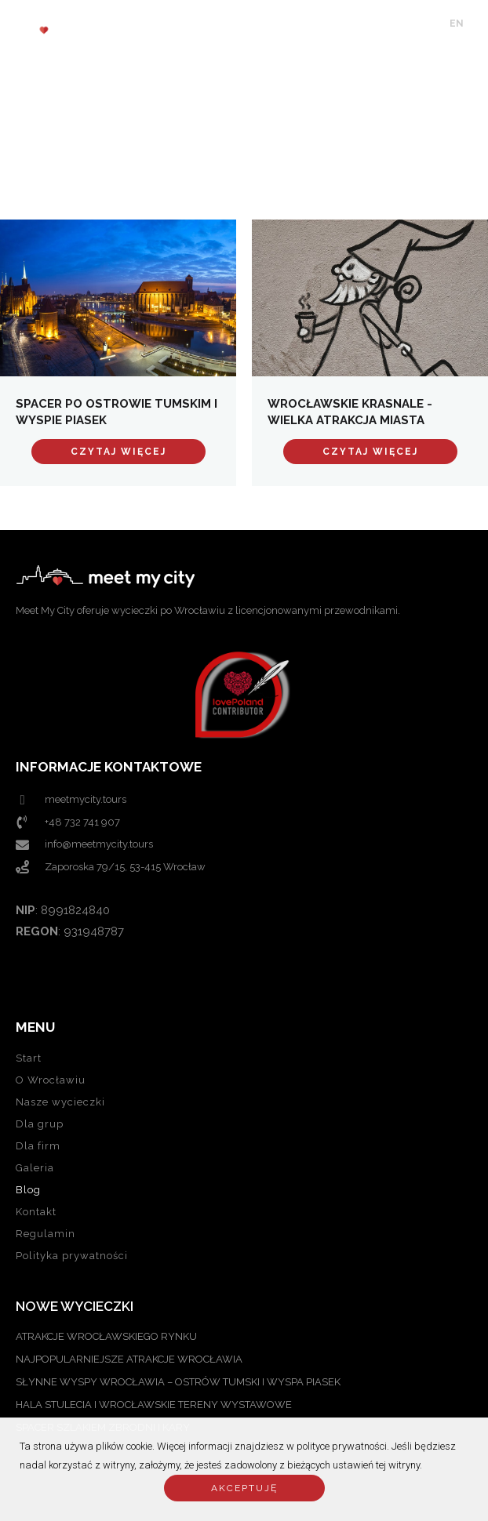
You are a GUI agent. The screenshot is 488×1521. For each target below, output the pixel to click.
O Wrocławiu (51, 1080)
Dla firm (38, 1146)
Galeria (35, 1168)
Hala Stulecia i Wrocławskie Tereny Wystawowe (154, 1404)
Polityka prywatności (72, 1255)
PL (478, 23)
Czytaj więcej (118, 451)
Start (29, 1058)
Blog (28, 1190)
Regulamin (45, 1234)
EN (457, 23)
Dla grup (40, 1124)
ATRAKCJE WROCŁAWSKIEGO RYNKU (106, 1336)
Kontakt (36, 1212)
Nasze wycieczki (60, 1102)
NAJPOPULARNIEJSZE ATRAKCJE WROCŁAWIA (129, 1359)
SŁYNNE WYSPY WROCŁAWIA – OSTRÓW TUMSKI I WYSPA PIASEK (178, 1382)
